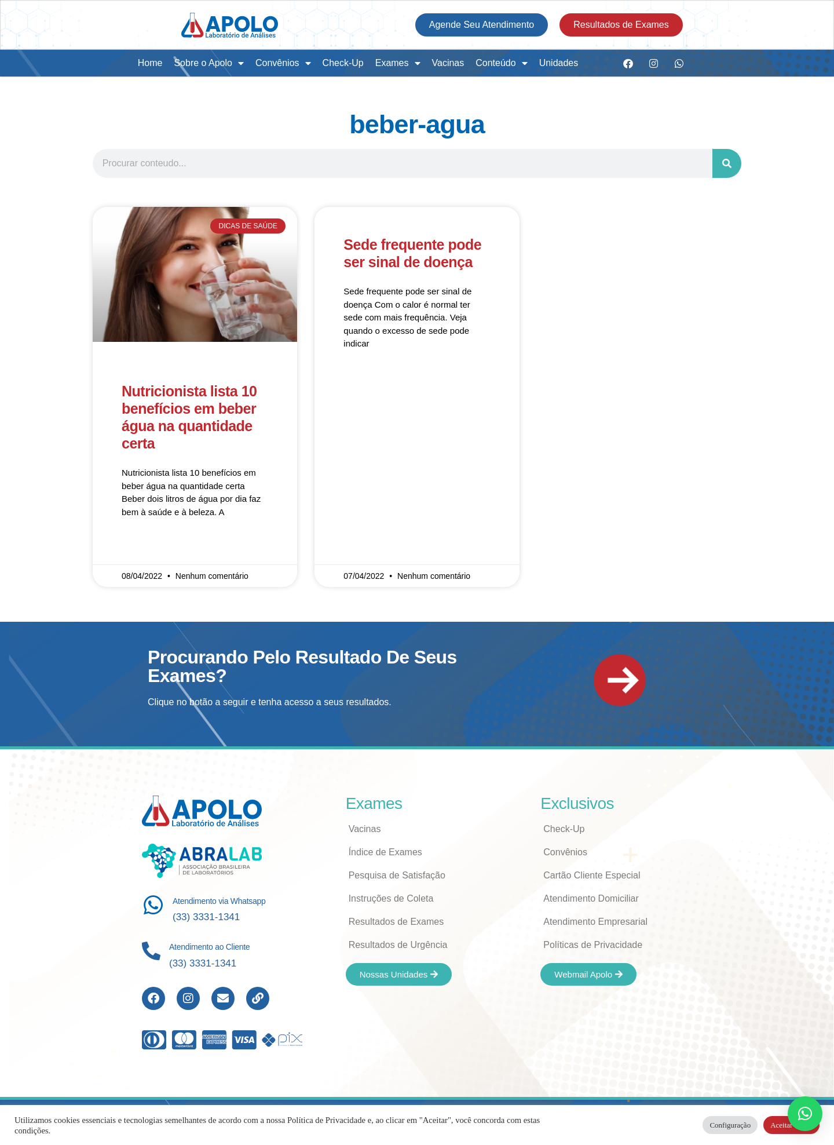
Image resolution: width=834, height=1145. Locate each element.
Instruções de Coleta (391, 898)
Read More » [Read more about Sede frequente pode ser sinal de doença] (367, 378)
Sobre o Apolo (209, 63)
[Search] (726, 163)
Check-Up (343, 63)
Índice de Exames (385, 852)
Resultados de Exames (396, 922)
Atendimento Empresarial (595, 922)
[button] (805, 1113)
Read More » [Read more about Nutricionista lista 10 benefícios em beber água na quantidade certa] (146, 546)
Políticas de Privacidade (592, 945)
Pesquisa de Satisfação (397, 875)
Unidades (559, 63)
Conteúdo (501, 63)
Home (150, 63)
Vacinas (448, 63)
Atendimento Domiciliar (591, 898)
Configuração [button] (730, 1125)
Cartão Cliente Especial (591, 875)
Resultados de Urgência (398, 945)
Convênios (283, 63)
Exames (397, 63)
